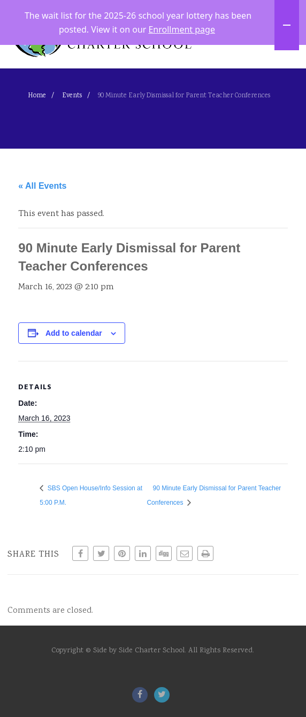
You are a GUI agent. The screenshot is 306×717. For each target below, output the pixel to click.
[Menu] (279, 60)
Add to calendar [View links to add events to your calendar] (73, 377)
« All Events (42, 229)
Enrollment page (181, 28)
